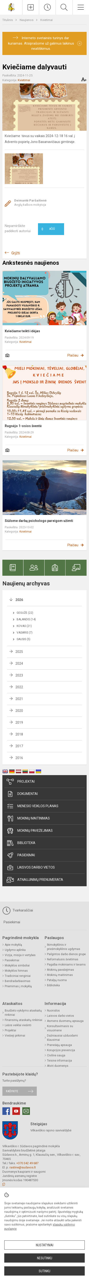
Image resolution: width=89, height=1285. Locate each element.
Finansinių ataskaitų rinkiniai (23, 1020)
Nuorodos (53, 1010)
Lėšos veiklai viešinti (18, 1025)
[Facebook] (6, 1111)
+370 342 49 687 (27, 1163)
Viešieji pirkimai (15, 1035)
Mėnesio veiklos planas (32, 806)
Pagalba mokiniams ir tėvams (66, 964)
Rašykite (12, 1091)
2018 (19, 734)
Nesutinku (44, 1258)
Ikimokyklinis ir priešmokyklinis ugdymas (63, 947)
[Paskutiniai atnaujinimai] (47, 7)
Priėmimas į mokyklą (18, 986)
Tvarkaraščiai (17, 911)
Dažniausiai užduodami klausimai (62, 1037)
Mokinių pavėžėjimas (30, 831)
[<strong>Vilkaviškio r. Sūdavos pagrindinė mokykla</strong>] (11, 6)
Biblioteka (21, 843)
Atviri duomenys (57, 1065)
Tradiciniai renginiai (18, 976)
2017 (19, 746)
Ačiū (48, 229)
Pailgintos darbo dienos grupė (66, 954)
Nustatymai (44, 1245)
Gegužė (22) (25, 612)
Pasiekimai (21, 855)
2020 (19, 711)
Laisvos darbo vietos (31, 867)
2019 (19, 722)
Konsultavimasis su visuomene (60, 1028)
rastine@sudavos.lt (22, 1167)
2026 (19, 600)
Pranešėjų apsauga (59, 1045)
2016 (19, 758)
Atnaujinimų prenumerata (35, 880)
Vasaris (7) (25, 632)
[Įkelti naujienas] (31, 7)
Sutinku (44, 1271)
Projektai (21, 782)
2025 (19, 652)
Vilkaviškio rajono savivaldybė (50, 1130)
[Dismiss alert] (79, 43)
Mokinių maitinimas (28, 818)
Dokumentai (22, 794)
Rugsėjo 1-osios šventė (23, 426)
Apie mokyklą (13, 944)
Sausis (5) (23, 639)
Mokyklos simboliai (17, 965)
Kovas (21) (24, 626)
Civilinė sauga (56, 1055)
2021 (19, 699)
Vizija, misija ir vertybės (20, 955)
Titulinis (8, 20)
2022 (19, 687)
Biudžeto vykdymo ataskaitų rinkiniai (23, 1012)
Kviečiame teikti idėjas (22, 331)
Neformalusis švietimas (62, 959)
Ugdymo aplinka (15, 950)
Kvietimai (46, 20)
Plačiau (72, 355)
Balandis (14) (26, 619)
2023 (19, 675)
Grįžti (15, 253)
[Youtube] (16, 1111)
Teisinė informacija (59, 1060)
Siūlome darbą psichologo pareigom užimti (39, 521)
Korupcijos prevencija (61, 1050)
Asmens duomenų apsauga (65, 1021)
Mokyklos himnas (16, 970)
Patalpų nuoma (57, 980)
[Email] (26, 1111)
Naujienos (27, 20)
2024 (19, 663)
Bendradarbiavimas (17, 981)
